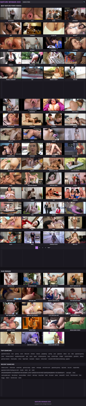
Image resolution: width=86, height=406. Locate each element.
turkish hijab (54, 356)
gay (27, 356)
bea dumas (14, 375)
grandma (76, 356)
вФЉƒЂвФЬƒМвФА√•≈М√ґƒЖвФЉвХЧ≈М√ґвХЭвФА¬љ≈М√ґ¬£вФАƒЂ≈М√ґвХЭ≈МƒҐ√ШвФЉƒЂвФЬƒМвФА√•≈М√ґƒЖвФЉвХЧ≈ (33, 372)
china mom (44, 359)
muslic (21, 370)
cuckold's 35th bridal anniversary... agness (59, 359)
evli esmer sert (46, 367)
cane (33, 370)
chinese (33, 353)
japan (35, 356)
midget (61, 356)
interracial (12, 367)
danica (81, 356)
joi (29, 370)
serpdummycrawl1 (20, 356)
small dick (18, 367)
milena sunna (4, 367)
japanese (59, 353)
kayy (49, 356)
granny (17, 353)
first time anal (74, 375)
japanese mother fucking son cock (10, 370)
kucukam (32, 359)
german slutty (26, 367)
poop (56, 375)
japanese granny (79, 353)
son (69, 353)
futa (80, 375)
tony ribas (41, 375)
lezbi (46, 375)
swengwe (68, 372)
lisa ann (70, 367)
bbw (72, 353)
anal (55, 353)
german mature (5, 359)
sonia (31, 356)
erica (26, 370)
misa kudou (14, 359)
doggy (3, 378)
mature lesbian (68, 356)
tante (20, 378)
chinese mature (10, 356)
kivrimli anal (14, 378)
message (39, 367)
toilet (74, 372)
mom (21, 353)
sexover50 (61, 375)
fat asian (51, 375)
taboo (64, 353)
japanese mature (5, 353)
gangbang (44, 353)
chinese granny (42, 356)
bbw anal (27, 353)
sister (2, 356)
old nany (35, 375)
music (67, 375)
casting (50, 353)
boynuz (38, 359)
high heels (25, 359)
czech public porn (5, 375)
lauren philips (22, 375)
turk (12, 353)
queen (33, 367)
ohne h (29, 375)
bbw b (7, 378)
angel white (76, 367)
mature (38, 353)
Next (49, 247)
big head (64, 367)
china (19, 359)
